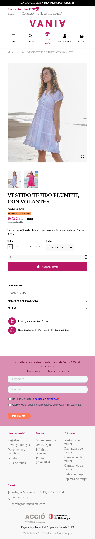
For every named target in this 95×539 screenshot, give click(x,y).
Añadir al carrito (47, 266)
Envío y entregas (19, 445)
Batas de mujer (74, 474)
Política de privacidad (43, 460)
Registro (13, 440)
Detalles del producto (48, 301)
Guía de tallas (17, 463)
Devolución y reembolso (17, 451)
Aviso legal (43, 445)
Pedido (12, 458)
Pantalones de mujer (73, 450)
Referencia (13, 208)
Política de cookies (43, 451)
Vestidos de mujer (72, 442)
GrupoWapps (64, 533)
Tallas (48, 308)
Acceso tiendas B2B (23, 9)
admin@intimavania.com (28, 504)
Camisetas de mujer (73, 459)
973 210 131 (19, 498)
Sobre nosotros (46, 440)
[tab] (48, 285)
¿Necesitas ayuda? (50, 13)
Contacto (28, 13)
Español (13, 14)
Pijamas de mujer (76, 479)
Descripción (48, 285)
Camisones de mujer (73, 467)
